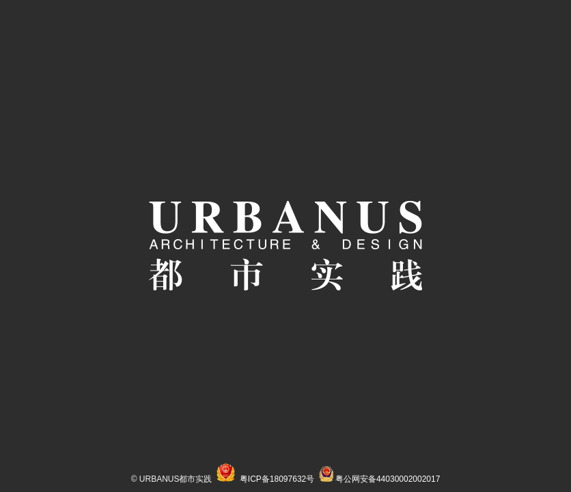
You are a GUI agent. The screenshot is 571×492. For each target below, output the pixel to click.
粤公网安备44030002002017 (387, 479)
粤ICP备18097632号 (277, 479)
